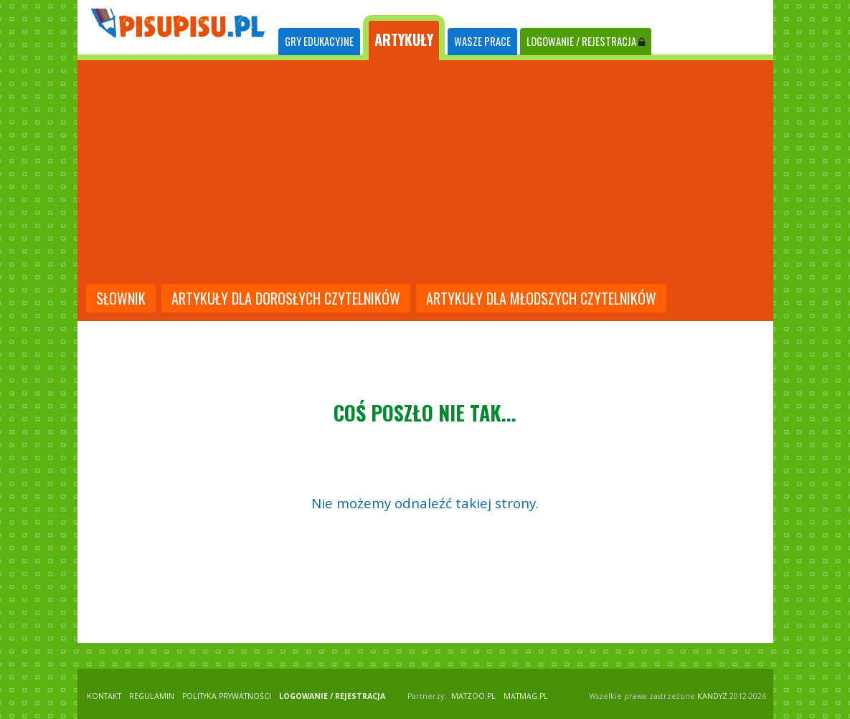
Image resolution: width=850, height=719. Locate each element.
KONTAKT (104, 696)
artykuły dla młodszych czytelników (541, 298)
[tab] (319, 42)
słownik (121, 298)
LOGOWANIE (585, 41)
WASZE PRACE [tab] (482, 41)
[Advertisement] (425, 173)
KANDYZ (712, 696)
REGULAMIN (151, 696)
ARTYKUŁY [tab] (403, 39)
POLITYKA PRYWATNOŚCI (226, 696)
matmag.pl (526, 696)
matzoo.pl (473, 696)
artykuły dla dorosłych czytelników (285, 298)
